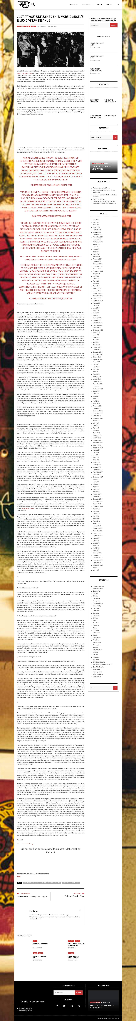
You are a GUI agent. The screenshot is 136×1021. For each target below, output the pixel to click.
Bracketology (97, 591)
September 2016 (98, 506)
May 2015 (96, 545)
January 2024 (97, 291)
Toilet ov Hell (107, 1018)
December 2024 (97, 264)
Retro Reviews (97, 645)
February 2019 (97, 435)
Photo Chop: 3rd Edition (40, 944)
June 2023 (96, 308)
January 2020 (97, 408)
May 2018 (96, 457)
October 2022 (97, 327)
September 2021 (98, 359)
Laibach (50, 882)
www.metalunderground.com (56, 216)
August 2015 (96, 538)
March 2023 (96, 315)
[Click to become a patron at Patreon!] (50, 863)
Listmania (96, 613)
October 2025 (97, 239)
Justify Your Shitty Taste (24, 73)
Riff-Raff (95, 654)
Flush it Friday (97, 606)
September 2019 (98, 418)
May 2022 (96, 340)
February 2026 (97, 229)
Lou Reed (57, 882)
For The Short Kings (110, 116)
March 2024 (96, 286)
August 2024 (96, 274)
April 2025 (96, 254)
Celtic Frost (27, 882)
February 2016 (97, 523)
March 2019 (96, 433)
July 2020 (96, 393)
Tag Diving (96, 659)
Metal (27, 26)
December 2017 (97, 469)
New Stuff (96, 625)
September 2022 (98, 330)
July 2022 (96, 335)
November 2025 (97, 237)
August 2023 (96, 303)
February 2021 (97, 376)
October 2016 (97, 504)
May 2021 (96, 369)
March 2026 (96, 227)
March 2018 (96, 462)
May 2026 (96, 222)
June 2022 (96, 337)
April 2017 (96, 489)
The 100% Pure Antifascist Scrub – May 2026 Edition (111, 101)
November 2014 (97, 560)
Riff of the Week (97, 650)
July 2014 (96, 570)
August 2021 (96, 362)
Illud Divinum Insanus (39, 882)
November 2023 (97, 296)
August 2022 (96, 332)
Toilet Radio (96, 669)
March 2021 (96, 374)
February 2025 (97, 259)
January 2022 (97, 349)
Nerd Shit (95, 623)
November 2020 (97, 384)
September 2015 (98, 536)
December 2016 (97, 499)
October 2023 (97, 298)
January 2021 (97, 379)
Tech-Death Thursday (97, 163)
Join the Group (88, 5)
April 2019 (96, 430)
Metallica (65, 882)
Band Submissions (98, 586)
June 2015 (96, 543)
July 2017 (96, 482)
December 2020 (97, 381)
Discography (21, 26)
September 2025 (98, 242)
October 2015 (97, 533)
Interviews (96, 610)
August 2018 (96, 450)
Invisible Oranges (29, 844)
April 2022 (96, 342)
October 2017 (97, 474)
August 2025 (96, 244)
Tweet (19, 876)
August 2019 (96, 420)
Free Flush (96, 608)
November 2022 (97, 325)
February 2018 (97, 464)
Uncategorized (97, 672)
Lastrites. (67, 298)
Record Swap (97, 642)
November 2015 (97, 531)
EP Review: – (95, 117)
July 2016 (96, 511)
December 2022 (97, 323)
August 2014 (96, 567)
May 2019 (96, 428)
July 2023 (96, 305)
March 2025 (96, 256)
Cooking (95, 596)
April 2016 (96, 518)
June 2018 (96, 455)
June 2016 (96, 513)
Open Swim (71, 941)
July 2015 (96, 540)
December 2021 (97, 352)
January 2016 (97, 526)
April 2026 (96, 225)
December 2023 (97, 293)
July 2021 (96, 364)
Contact (109, 5)
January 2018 (97, 467)
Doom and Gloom (98, 603)
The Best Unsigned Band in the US (102, 664)
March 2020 (96, 403)
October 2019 (97, 415)
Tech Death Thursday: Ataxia (74, 896)
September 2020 (98, 389)
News (94, 628)
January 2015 (97, 555)
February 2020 (97, 406)
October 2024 (97, 269)
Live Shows (96, 615)
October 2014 (97, 562)
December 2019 (97, 411)
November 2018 (97, 442)
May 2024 (96, 281)
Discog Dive (96, 598)
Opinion (33, 26)
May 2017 (96, 487)
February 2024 (97, 288)
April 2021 (96, 371)
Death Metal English (28, 508)
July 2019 (96, 423)
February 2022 (97, 347)
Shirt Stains (96, 657)
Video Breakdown (98, 674)
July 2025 (96, 247)
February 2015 (97, 553)
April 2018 (96, 460)
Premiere (95, 640)
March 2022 (96, 345)
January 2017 (97, 496)
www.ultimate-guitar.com (59, 185)
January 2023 (97, 320)
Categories (73, 5)
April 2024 (96, 283)
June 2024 (96, 278)
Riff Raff (95, 652)
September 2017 (98, 477)
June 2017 (96, 484)
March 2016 (96, 521)
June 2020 (96, 396)
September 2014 (98, 565)
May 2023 (96, 310)
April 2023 (96, 313)
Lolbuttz (95, 618)
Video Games (97, 677)
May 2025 (96, 252)
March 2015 (96, 550)
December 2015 (97, 528)
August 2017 (96, 479)
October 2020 (97, 386)
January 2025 (97, 261)
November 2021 (97, 354)
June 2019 (96, 425)
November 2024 (97, 266)
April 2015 (96, 548)
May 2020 (96, 398)
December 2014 (97, 558)
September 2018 (98, 447)
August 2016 (96, 509)
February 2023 (97, 318)
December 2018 (97, 440)
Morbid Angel (75, 882)
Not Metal (96, 630)
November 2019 (97, 413)
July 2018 (96, 452)
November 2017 (97, 472)
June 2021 (96, 367)
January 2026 (97, 232)
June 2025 (96, 249)
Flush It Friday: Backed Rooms (101, 188)
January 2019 (97, 438)
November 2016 (97, 501)
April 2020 (96, 401)
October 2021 (97, 357)
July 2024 (96, 276)
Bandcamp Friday (98, 588)
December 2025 (97, 234)
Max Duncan (43, 26)
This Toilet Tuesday (98, 667)
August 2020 (96, 391)
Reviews (40, 953)
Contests (95, 593)
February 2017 (97, 494)
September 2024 (98, 271)
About (99, 5)
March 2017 (96, 491)
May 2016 (96, 516)
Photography (96, 637)
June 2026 (96, 220)
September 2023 (98, 300)
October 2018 (97, 445)
